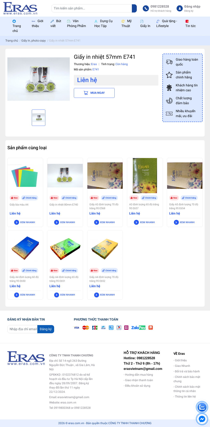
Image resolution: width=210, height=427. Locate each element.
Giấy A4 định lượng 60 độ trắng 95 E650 (24, 279)
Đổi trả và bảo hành (187, 371)
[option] (38, 79)
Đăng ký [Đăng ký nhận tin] (46, 329)
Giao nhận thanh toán (139, 380)
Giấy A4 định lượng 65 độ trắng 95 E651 (63, 279)
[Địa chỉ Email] (30, 329)
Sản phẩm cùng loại (27, 147)
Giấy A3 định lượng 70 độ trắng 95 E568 (103, 206)
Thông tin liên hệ (185, 396)
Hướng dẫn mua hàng (139, 374)
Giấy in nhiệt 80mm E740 (63, 204)
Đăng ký (188, 10)
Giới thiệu (181, 360)
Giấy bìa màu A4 (19, 204)
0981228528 (160, 6)
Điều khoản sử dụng (137, 385)
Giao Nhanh (182, 365)
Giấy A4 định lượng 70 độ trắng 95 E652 (103, 279)
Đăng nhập (192, 6)
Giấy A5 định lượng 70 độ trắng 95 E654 (183, 206)
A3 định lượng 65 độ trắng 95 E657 (144, 206)
